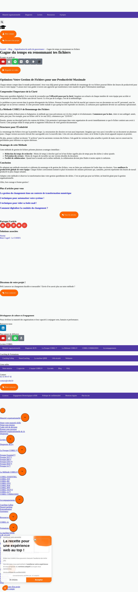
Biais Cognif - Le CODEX (10, 238)
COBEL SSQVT (6, 490)
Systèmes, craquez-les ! (9, 548)
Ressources (51, 15)
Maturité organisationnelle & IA (12, 431)
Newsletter (4, 563)
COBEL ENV (5, 483)
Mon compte (10, 589)
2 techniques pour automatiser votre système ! (22, 198)
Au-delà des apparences (9, 557)
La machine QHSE (40, 358)
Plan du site (86, 396)
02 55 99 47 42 (6, 377)
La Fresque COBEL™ (49, 348)
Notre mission (7, 368)
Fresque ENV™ (6, 462)
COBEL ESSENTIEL (8, 477)
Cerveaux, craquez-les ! (9, 550)
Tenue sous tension (7, 425)
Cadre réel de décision (8, 427)
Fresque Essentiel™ (7, 455)
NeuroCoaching (24, 358)
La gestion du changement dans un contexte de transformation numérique (35, 193)
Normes (3, 559)
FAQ (68, 368)
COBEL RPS (5, 488)
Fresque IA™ (5, 466)
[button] (2, 22)
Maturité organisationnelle (11, 15)
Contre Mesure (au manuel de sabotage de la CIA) (19, 552)
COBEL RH (4, 481)
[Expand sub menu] (25, 417)
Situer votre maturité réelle (10, 423)
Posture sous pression (8, 429)
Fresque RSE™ (6, 464)
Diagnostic (29, 15)
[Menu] (2, 410)
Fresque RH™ (5, 459)
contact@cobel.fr (6, 381)
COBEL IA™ (5, 492)
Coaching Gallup (8, 358)
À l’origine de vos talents (10, 554)
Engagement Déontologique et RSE (25, 396)
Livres (2, 543)
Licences (5, 396)
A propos (63, 15)
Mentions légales (71, 396)
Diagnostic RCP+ (31, 348)
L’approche (20, 368)
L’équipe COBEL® (35, 368)
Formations (4, 528)
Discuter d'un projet (12, 587)
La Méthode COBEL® (69, 348)
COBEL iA (4, 522)
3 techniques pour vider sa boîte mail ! (18, 203)
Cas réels (50, 368)
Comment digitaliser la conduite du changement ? (24, 208)
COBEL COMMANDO (90, 348)
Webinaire (68, 358)
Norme (2, 236)
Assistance (4, 511)
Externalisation (6, 509)
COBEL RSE (5, 485)
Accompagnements (109, 348)
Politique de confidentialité (51, 396)
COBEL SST (5, 479)
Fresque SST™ (6, 457)
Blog (60, 368)
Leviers (39, 15)
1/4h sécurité (56, 358)
